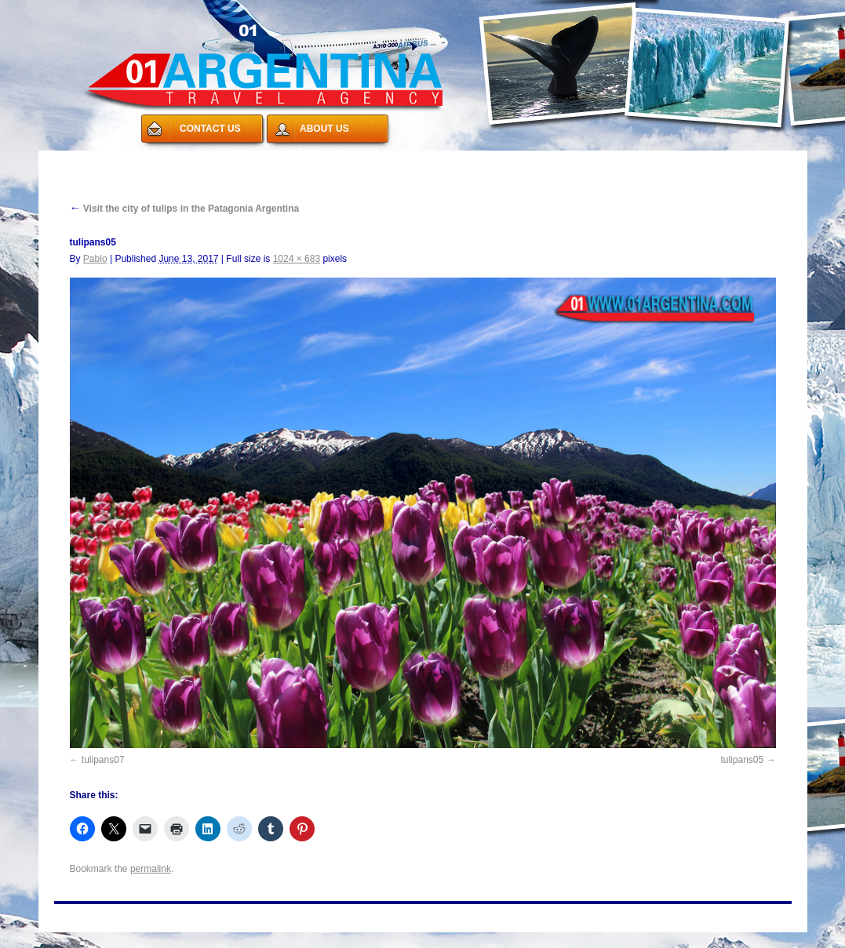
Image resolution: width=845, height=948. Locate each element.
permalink (150, 868)
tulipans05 (741, 759)
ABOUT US (324, 128)
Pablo (95, 258)
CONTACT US (210, 128)
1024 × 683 (296, 258)
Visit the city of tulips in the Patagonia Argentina (185, 208)
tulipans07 (103, 759)
